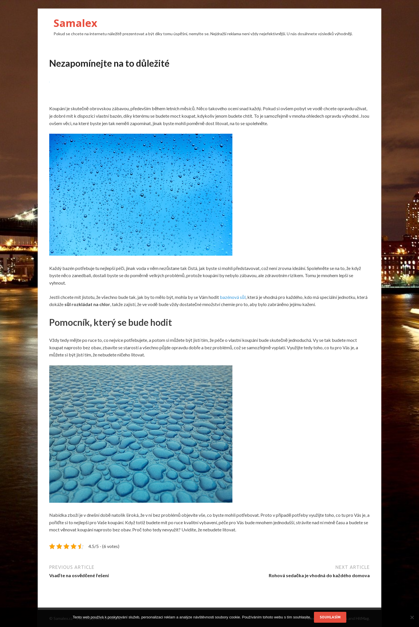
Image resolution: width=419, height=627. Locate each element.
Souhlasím (330, 617)
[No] (412, 617)
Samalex (75, 23)
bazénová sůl (233, 297)
